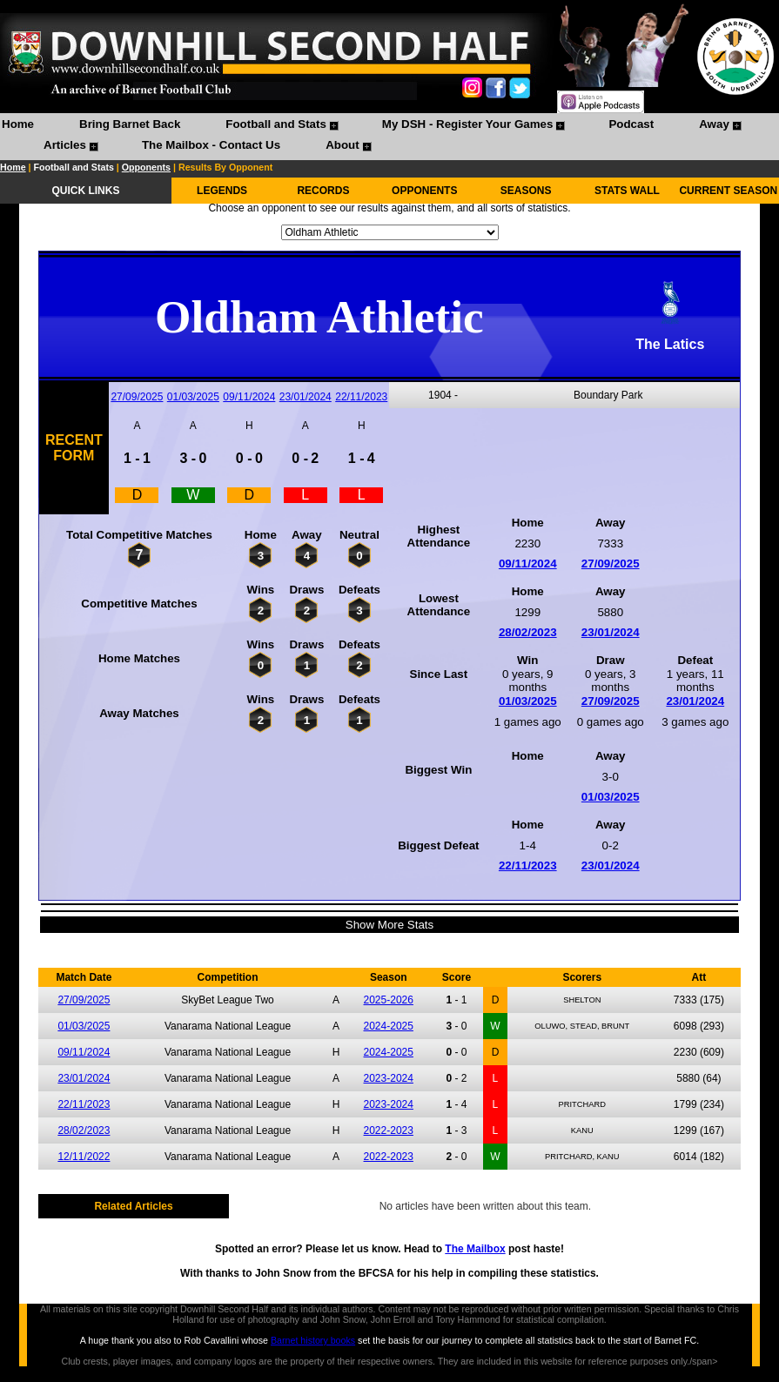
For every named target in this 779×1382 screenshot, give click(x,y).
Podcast (631, 124)
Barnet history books (313, 1340)
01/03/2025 (193, 397)
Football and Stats (275, 124)
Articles (65, 144)
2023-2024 (388, 1078)
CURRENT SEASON (728, 190)
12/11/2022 (83, 1157)
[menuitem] (18, 126)
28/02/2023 (528, 632)
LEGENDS (222, 190)
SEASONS (526, 190)
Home (18, 124)
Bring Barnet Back (129, 124)
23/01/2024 (305, 397)
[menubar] (389, 136)
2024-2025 (388, 1026)
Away (714, 124)
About (342, 144)
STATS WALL (627, 190)
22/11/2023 (361, 397)
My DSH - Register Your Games (468, 124)
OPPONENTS (424, 190)
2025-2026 (388, 1000)
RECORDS (323, 190)
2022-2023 (388, 1130)
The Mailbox (475, 1249)
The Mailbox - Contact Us (211, 144)
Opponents (146, 167)
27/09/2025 (137, 397)
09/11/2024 (249, 397)
